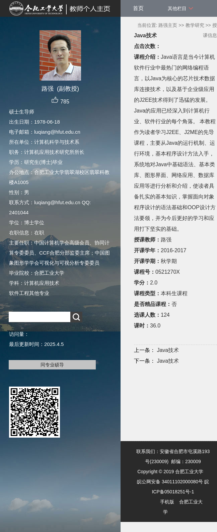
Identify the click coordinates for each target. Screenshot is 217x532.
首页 (138, 8)
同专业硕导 (52, 364)
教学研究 (195, 25)
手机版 (167, 501)
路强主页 (167, 25)
